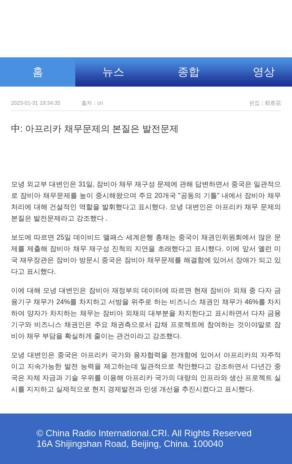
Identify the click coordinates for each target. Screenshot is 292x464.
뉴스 (113, 72)
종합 (189, 72)
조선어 (205, 24)
